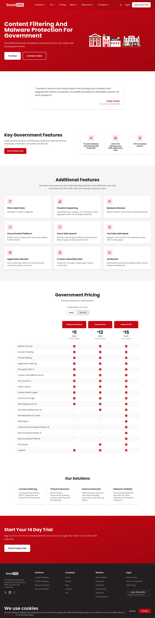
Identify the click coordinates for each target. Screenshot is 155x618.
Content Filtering (42, 577)
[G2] (14, 592)
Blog (67, 585)
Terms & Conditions (134, 581)
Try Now (12, 55)
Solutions (40, 4)
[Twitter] (5, 592)
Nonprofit (99, 593)
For (52, 4)
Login (127, 4)
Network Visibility (42, 589)
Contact (68, 589)
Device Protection (42, 585)
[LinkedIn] (10, 592)
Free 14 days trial (15, 151)
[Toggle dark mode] (121, 5)
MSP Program (101, 577)
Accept (145, 611)
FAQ (67, 593)
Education (100, 585)
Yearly (71, 312)
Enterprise (100, 581)
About (74, 4)
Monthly (83, 312)
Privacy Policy (132, 577)
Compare (104, 4)
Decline (132, 611)
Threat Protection (42, 581)
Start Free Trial (141, 4)
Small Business (102, 596)
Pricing (62, 4)
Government (101, 589)
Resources (88, 4)
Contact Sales (34, 55)
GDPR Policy (131, 585)
